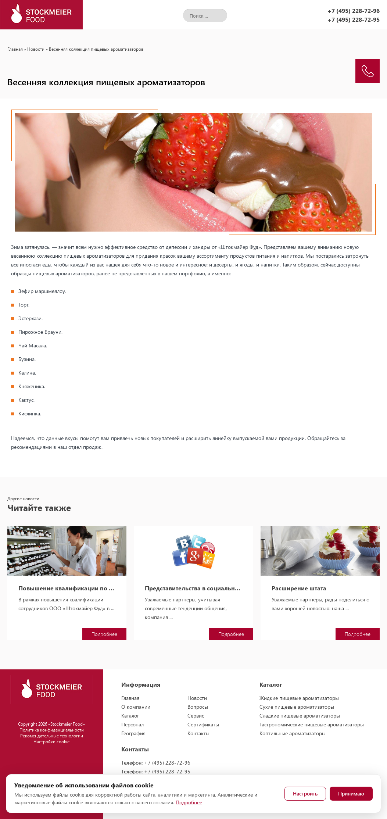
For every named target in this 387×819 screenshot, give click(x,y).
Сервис (195, 715)
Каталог (130, 715)
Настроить (305, 793)
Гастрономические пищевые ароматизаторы (311, 724)
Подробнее (104, 633)
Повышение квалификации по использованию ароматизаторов (66, 588)
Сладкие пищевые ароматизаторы (299, 715)
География (133, 733)
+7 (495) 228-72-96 (353, 10)
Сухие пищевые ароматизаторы (296, 706)
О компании (135, 706)
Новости (35, 49)
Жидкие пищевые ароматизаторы (299, 697)
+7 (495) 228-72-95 (353, 19)
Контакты (198, 733)
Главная (15, 49)
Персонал (132, 724)
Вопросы (197, 706)
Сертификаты (203, 724)
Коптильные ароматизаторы (292, 733)
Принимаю (351, 793)
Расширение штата (299, 588)
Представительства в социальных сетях (193, 588)
